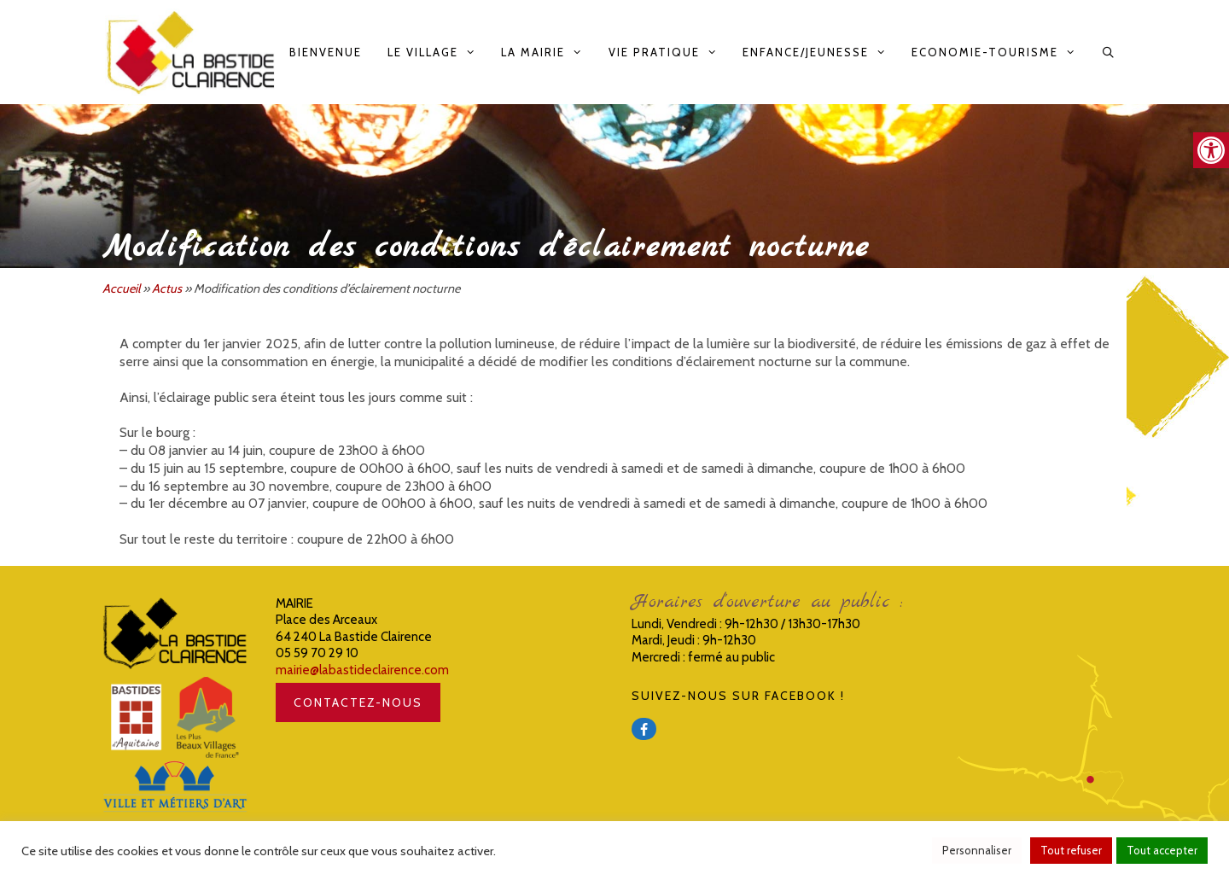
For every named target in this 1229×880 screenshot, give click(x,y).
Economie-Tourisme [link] (1000, 52)
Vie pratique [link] (669, 52)
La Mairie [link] (548, 52)
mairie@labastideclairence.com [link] (362, 670)
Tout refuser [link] (1071, 850)
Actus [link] (167, 288)
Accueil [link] (121, 288)
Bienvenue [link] (325, 52)
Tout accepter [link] (1162, 850)
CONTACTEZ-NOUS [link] (358, 702)
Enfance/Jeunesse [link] (821, 52)
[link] (1211, 150)
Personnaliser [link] (976, 850)
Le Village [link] (437, 52)
